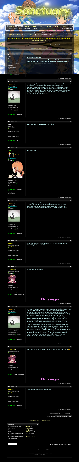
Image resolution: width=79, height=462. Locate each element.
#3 (70, 121)
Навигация (34, 28)
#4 (70, 147)
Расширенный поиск (67, 28)
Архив (65, 444)
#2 (70, 81)
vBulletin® (40, 452)
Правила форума (30, 436)
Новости (11, 26)
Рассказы (49, 26)
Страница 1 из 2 (54, 44)
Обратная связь (54, 444)
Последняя (68, 45)
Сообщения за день (12, 28)
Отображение (67, 51)
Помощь (58, 33)
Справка (20, 28)
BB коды (28, 426)
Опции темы (50, 51)
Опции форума (26, 28)
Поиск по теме (58, 51)
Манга (41, 26)
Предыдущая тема (34, 420)
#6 (70, 240)
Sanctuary (61, 444)
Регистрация (66, 33)
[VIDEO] (28, 432)
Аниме (34, 26)
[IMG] (27, 430)
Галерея (26, 26)
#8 (70, 306)
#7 (70, 266)
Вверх (70, 416)
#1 (70, 53)
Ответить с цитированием (64, 78)
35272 (15, 185)
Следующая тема (45, 420)
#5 (70, 200)
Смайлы (28, 428)
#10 (70, 386)
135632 (15, 110)
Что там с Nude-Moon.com (41, 48)
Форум (19, 26)
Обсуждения (18, 34)
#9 (70, 346)
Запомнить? (38, 35)
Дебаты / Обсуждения (30, 34)
